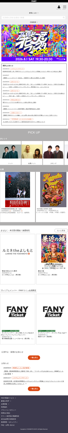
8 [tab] (49, 61)
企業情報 (4, 404)
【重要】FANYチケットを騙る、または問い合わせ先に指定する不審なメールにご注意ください (30, 115)
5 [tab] (36, 61)
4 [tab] (32, 61)
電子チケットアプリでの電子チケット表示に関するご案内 (19, 102)
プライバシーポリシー (8, 410)
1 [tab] (19, 61)
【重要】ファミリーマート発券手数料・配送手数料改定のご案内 (21, 109)
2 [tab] (23, 61)
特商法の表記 (5, 413)
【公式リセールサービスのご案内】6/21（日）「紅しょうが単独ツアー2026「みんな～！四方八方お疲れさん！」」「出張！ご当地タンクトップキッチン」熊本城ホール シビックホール (34, 86)
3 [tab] (28, 61)
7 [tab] (45, 61)
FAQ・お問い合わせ (8, 425)
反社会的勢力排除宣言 (8, 419)
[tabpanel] (34, 43)
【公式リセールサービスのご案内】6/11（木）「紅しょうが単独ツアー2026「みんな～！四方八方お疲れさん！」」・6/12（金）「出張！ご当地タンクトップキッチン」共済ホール (34, 95)
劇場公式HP (5, 401)
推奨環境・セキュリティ (9, 422)
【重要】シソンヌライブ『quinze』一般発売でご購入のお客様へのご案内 (24, 78)
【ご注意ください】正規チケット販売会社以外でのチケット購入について (24, 122)
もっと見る (61, 230)
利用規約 (4, 407)
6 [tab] (41, 61)
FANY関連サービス (7, 398)
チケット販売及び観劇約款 (10, 416)
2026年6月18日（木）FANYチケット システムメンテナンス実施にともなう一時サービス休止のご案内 (32, 71)
